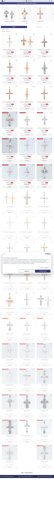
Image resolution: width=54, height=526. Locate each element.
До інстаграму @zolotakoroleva (16, 485)
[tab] (26, 32)
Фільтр (14, 36)
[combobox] (42, 36)
